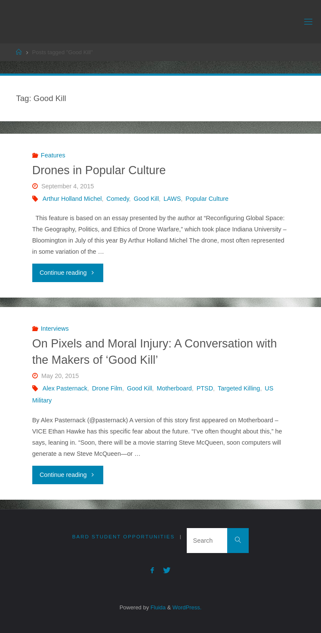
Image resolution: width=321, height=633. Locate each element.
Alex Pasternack (65, 388)
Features (53, 155)
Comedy (117, 198)
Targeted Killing (239, 388)
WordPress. (187, 607)
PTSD (205, 388)
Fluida (157, 607)
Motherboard (174, 388)
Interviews (55, 328)
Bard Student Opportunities (123, 536)
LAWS (172, 198)
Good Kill (146, 198)
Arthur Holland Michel (72, 198)
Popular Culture (206, 198)
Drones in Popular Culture (99, 170)
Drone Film (107, 388)
